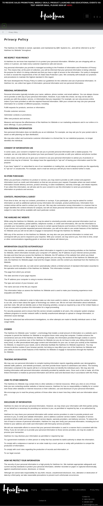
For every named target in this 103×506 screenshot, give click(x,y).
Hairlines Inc (13, 48)
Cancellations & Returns (49, 489)
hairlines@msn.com (91, 504)
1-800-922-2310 (89, 499)
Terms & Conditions (79, 489)
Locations (65, 489)
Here (69, 5)
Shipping (34, 489)
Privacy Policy (13, 32)
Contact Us (42, 500)
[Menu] (87, 16)
